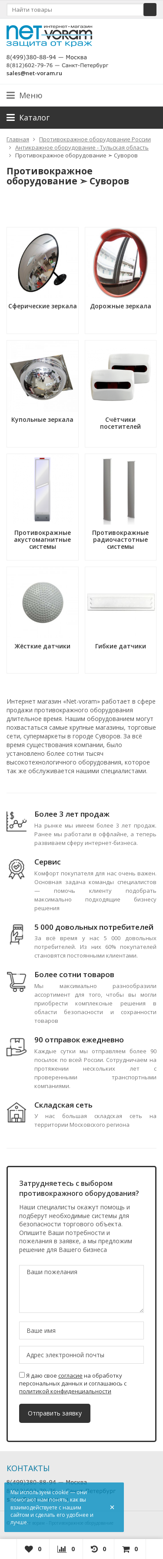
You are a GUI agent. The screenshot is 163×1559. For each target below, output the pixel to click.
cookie (60, 1492)
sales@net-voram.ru (34, 73)
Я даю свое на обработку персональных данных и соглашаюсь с (72, 1383)
